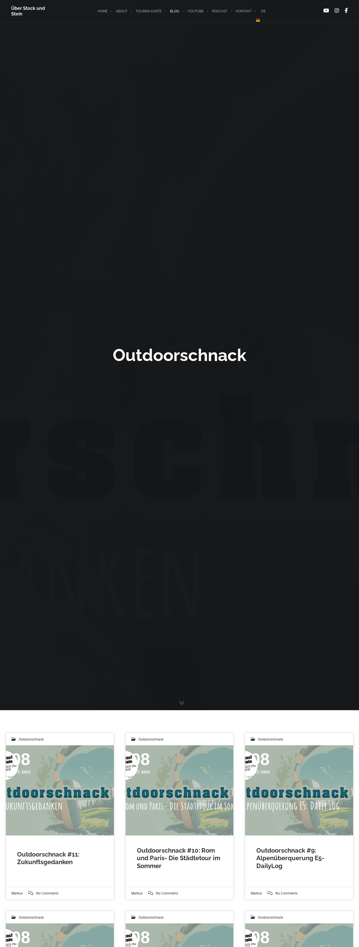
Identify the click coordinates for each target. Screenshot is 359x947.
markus (17, 893)
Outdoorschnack (31, 739)
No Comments (47, 893)
